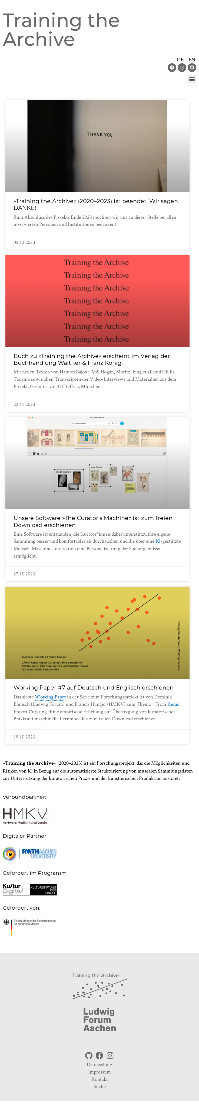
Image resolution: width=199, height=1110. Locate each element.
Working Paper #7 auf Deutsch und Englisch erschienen (94, 687)
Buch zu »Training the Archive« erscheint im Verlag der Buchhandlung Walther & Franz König (92, 359)
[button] (191, 79)
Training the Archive (61, 30)
